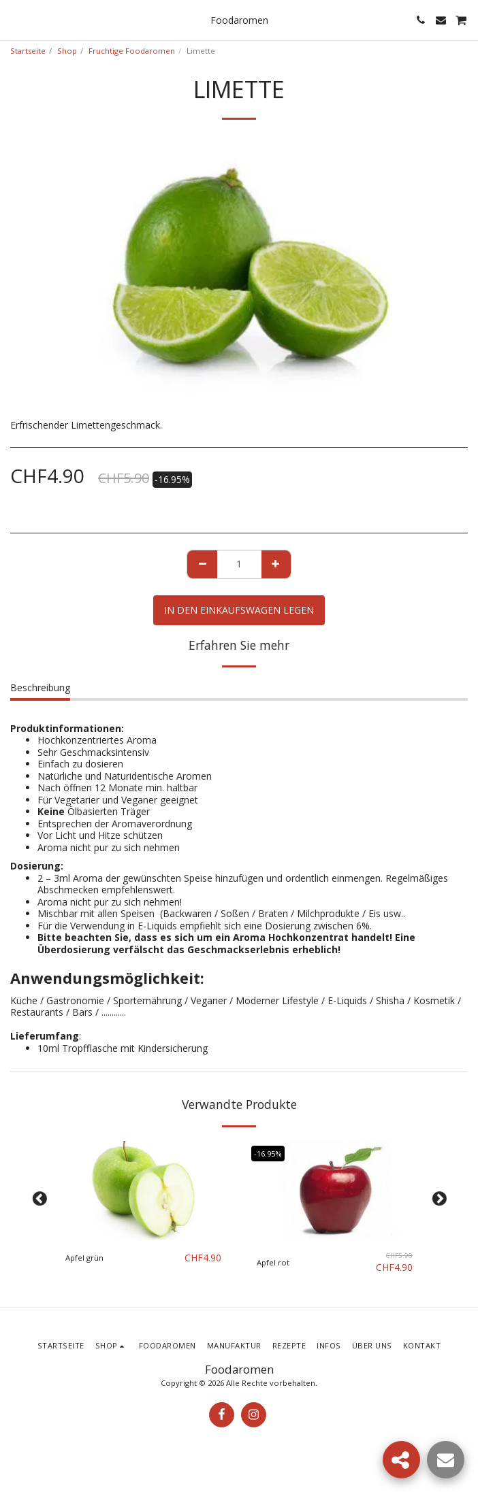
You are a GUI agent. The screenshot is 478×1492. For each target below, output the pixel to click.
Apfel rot (273, 1262)
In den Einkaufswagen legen (239, 609)
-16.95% (268, 1153)
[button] (15, 19)
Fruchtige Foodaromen (132, 51)
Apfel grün (84, 1258)
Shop (67, 51)
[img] (143, 1191)
